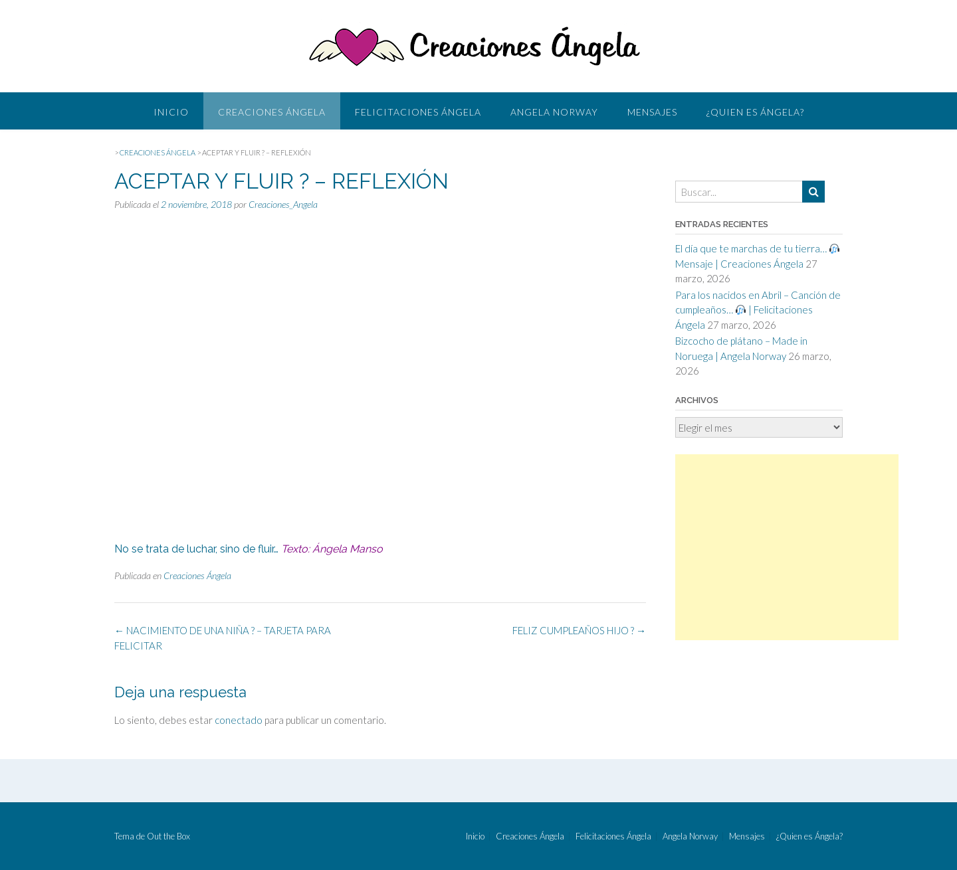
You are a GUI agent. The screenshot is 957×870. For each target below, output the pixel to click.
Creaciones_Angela (283, 204)
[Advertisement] (787, 547)
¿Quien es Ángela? (755, 112)
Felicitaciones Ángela (418, 112)
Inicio (171, 112)
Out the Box (168, 836)
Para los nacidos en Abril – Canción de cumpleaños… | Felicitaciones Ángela (758, 310)
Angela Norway (554, 112)
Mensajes (652, 112)
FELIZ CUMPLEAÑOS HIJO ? (579, 630)
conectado (239, 720)
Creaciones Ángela (272, 112)
